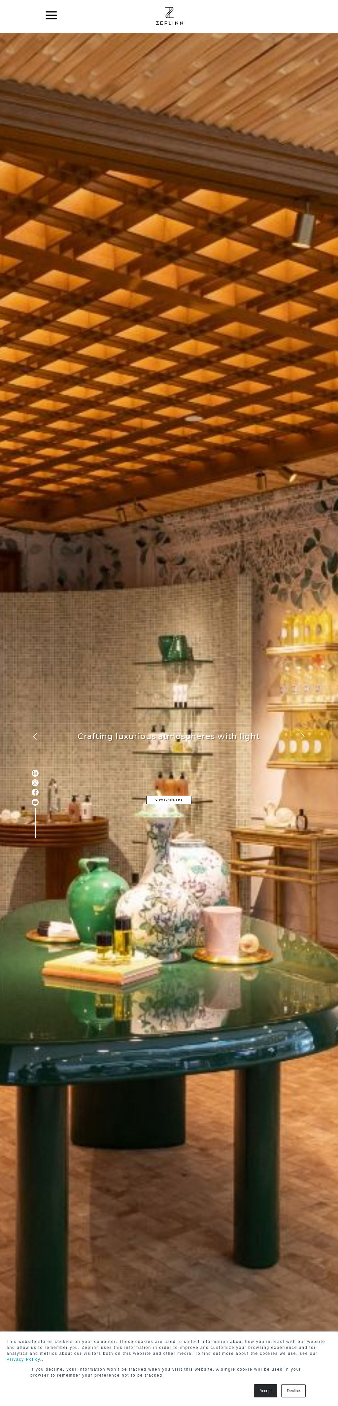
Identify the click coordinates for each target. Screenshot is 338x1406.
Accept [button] (265, 1390)
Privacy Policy (23, 1359)
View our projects (168, 799)
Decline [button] (293, 1390)
